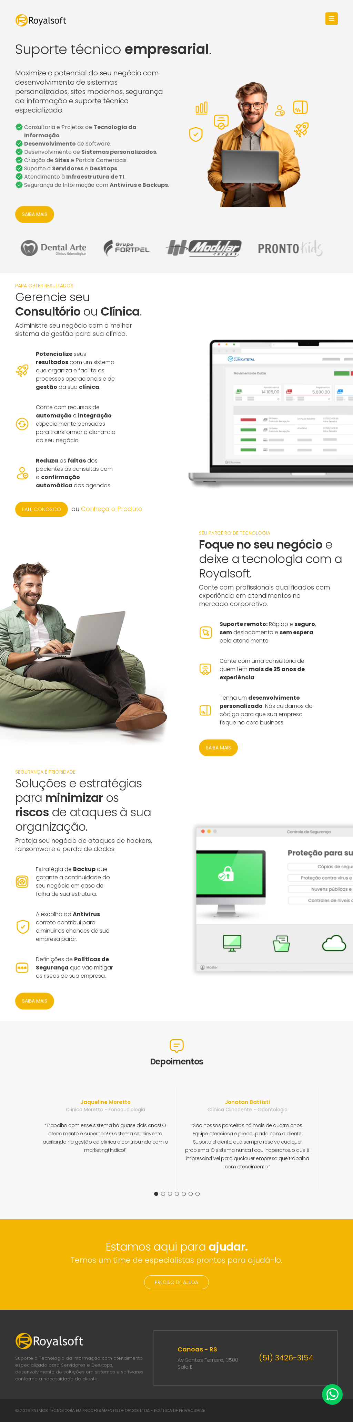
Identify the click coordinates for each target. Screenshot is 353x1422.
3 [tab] (170, 1194)
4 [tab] (177, 1194)
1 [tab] (156, 1194)
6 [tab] (191, 1194)
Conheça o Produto (111, 509)
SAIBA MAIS (34, 216)
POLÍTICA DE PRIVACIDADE (179, 1410)
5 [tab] (184, 1194)
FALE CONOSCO (41, 509)
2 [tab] (163, 1194)
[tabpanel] (105, 1138)
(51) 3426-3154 (286, 1357)
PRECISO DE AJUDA (176, 1282)
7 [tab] (197, 1194)
